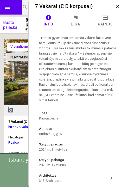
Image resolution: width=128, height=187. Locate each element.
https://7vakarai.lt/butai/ (27, 127)
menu (7, 7)
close (117, 6)
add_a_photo (10, 110)
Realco (13, 142)
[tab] (48, 20)
